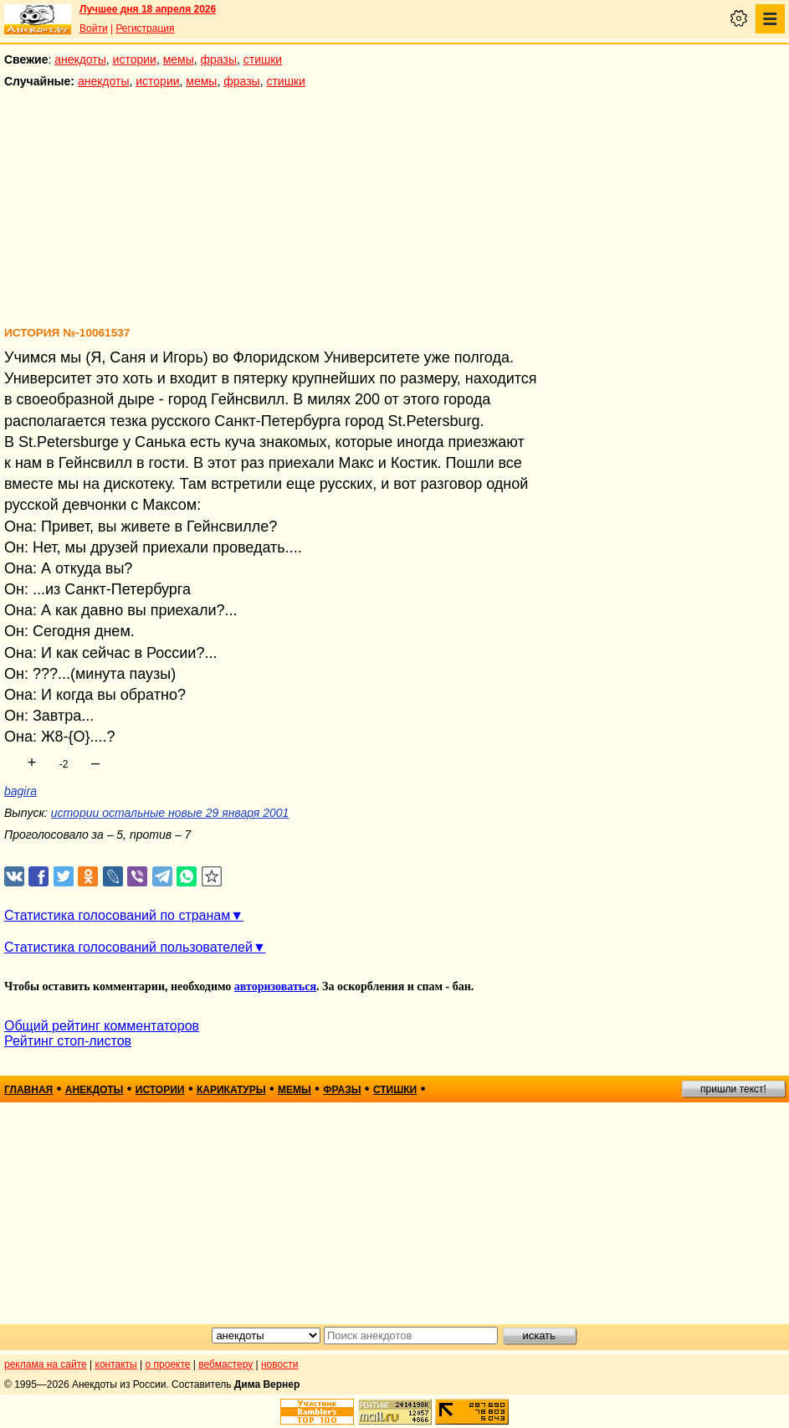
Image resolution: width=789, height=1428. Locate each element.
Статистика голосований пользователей (128, 947)
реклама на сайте (45, 1364)
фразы (219, 59)
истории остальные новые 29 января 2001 (170, 812)
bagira (20, 791)
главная (28, 1090)
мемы (178, 59)
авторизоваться (275, 986)
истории (134, 59)
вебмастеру (225, 1364)
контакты (116, 1364)
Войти (93, 28)
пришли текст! (733, 1089)
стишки (262, 59)
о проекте (168, 1364)
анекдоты (80, 59)
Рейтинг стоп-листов (67, 1041)
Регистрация (144, 28)
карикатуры (231, 1090)
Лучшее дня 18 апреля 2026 (147, 9)
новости (279, 1364)
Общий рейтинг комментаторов (101, 1026)
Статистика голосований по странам (117, 915)
